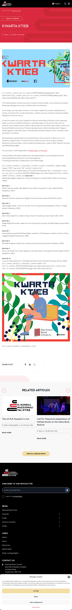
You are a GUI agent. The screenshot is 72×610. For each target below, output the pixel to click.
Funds (4, 518)
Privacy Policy (36, 607)
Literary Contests (8, 522)
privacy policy (17, 496)
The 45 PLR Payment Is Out (15, 419)
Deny (36, 596)
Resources (6, 545)
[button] (69, 577)
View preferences (36, 602)
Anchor (44, 150)
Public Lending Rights (10, 553)
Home (4, 10)
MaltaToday (33, 150)
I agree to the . (13, 496)
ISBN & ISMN (7, 549)
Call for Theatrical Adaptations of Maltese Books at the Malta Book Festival (53, 422)
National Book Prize (9, 510)
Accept (36, 591)
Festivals (5, 514)
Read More (6, 432)
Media (4, 526)
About (4, 537)
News (8, 10)
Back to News (10, 18)
